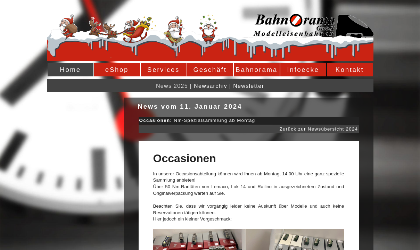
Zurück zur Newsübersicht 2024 (318, 129)
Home (70, 69)
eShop (117, 69)
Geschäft (210, 69)
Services (163, 69)
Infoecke (303, 69)
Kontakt (350, 69)
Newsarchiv (210, 86)
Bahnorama (256, 69)
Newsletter (248, 86)
